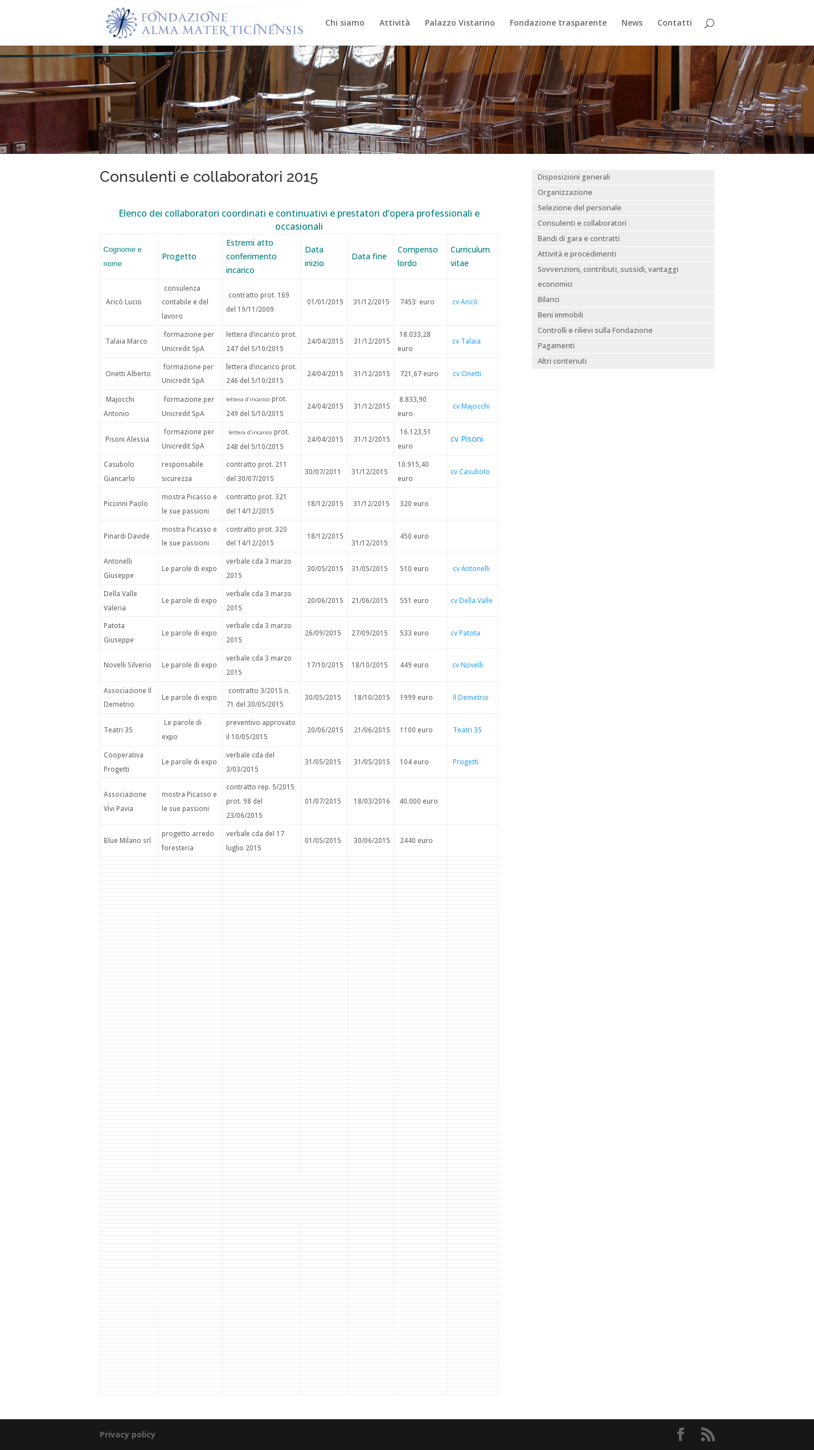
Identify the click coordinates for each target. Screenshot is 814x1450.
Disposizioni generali (574, 177)
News (632, 23)
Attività (394, 23)
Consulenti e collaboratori (582, 223)
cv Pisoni (467, 438)
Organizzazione (565, 192)
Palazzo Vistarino (460, 23)
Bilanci (548, 299)
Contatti (674, 23)
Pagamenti (556, 346)
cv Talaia (466, 341)
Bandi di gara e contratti (579, 238)
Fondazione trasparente (558, 23)
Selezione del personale (579, 208)
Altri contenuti (562, 361)
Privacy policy (128, 1434)
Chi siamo (345, 23)
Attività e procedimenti (577, 254)
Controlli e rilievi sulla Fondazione (595, 330)
